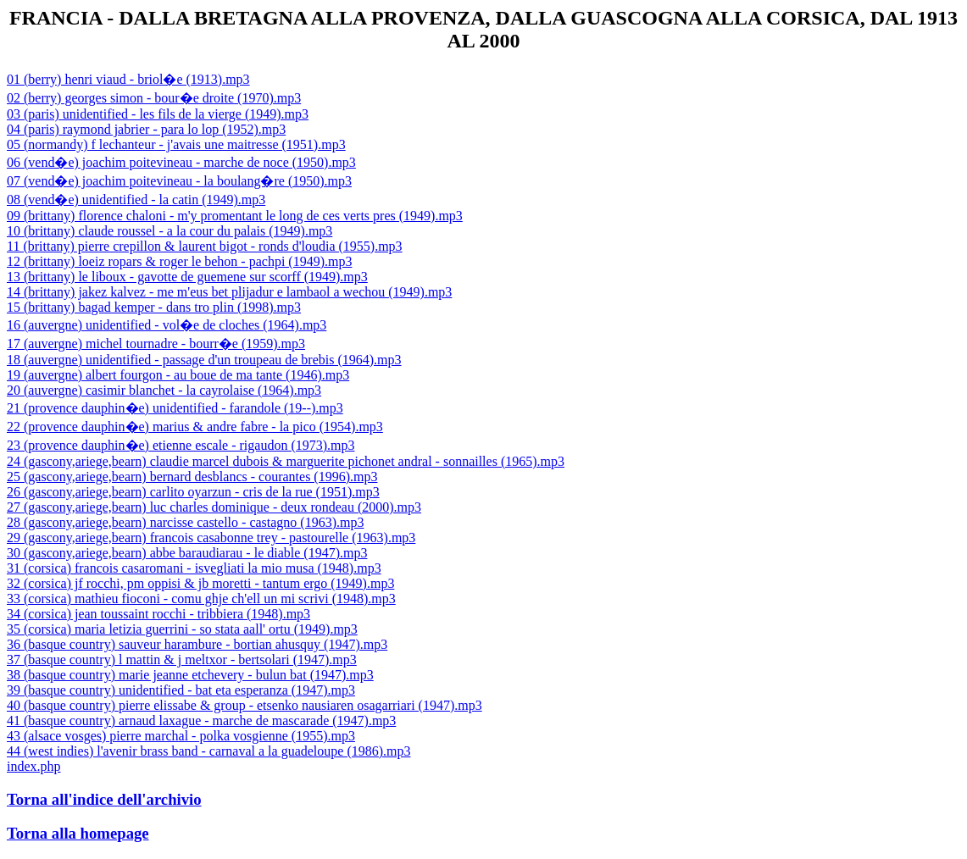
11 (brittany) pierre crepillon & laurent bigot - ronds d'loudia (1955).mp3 (205, 246)
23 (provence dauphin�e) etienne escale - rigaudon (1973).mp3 (181, 445)
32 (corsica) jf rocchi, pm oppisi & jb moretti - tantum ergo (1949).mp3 (200, 583)
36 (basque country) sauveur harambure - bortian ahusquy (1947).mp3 (197, 644)
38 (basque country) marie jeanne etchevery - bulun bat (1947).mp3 (190, 675)
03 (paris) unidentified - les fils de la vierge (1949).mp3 (157, 114)
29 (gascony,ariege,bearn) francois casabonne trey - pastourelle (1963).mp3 (211, 537)
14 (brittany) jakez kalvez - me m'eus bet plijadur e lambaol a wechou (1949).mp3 (229, 292)
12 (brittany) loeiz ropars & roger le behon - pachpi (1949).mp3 (179, 261)
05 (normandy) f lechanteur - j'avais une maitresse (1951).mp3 (176, 144)
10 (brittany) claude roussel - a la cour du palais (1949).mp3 (169, 231)
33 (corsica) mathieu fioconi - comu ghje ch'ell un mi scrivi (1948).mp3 (201, 598)
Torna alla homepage (78, 833)
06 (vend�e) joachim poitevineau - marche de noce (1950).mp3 (181, 162)
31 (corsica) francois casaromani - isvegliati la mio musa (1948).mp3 (194, 568)
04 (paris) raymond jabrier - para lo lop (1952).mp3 (146, 129)
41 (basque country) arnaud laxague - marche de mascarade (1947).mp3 (201, 720)
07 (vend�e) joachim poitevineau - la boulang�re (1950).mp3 (179, 181)
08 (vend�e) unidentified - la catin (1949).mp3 (136, 199)
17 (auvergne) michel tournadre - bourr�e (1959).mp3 (156, 343)
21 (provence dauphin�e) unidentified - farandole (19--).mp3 (175, 408)
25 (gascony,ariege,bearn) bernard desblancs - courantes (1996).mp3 (192, 476)
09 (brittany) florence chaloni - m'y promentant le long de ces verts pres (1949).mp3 (235, 215)
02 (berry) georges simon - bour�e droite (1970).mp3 (154, 98)
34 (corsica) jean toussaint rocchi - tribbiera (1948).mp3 (158, 614)
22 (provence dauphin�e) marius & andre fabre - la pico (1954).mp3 (195, 426)
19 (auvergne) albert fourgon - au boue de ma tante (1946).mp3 (178, 375)
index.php (34, 766)
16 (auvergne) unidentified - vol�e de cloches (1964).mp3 (166, 325)
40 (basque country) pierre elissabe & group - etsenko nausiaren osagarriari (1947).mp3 (244, 705)
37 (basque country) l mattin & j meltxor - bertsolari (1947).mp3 (182, 659)
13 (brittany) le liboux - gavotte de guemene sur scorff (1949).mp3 (187, 276)
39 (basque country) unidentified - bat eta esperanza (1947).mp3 (181, 690)
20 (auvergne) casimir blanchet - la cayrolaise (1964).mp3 (164, 390)
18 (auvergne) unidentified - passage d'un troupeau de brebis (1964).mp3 (204, 359)
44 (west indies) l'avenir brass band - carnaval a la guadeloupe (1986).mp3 (209, 751)
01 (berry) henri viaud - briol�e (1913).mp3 (128, 79)
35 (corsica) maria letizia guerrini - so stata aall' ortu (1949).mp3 (182, 629)
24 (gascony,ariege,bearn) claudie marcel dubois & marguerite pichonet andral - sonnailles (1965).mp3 (285, 461)
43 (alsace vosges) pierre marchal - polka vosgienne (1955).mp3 (181, 736)
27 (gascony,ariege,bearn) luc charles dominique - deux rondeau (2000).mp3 (214, 507)
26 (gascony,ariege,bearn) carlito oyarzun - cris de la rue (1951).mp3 (193, 492)
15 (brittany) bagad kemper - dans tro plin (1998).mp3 (154, 307)
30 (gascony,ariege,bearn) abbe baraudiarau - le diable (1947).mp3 (187, 553)
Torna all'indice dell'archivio (104, 799)
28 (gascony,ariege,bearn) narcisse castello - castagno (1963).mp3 (185, 522)
